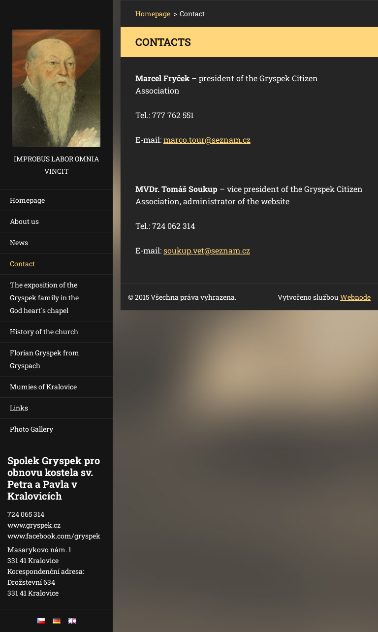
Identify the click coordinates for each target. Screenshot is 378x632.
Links (19, 407)
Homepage (27, 200)
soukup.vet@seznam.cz (206, 250)
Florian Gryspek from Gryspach (44, 359)
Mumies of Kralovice (43, 386)
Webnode (355, 297)
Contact (22, 263)
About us (24, 221)
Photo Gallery (31, 429)
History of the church (44, 331)
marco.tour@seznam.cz (207, 139)
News (19, 242)
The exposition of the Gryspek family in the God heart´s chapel (44, 297)
